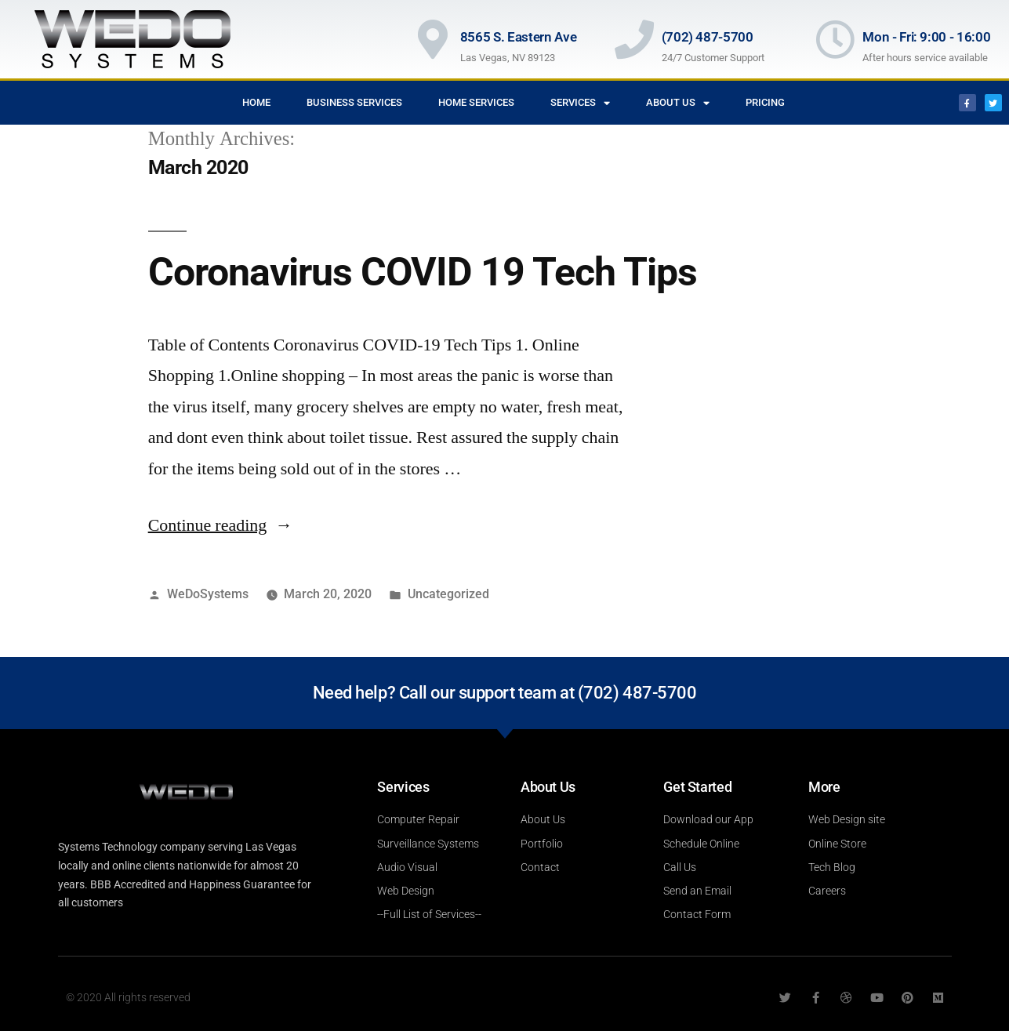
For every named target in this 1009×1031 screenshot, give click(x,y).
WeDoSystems (208, 593)
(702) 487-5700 (707, 37)
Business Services (354, 102)
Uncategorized (448, 593)
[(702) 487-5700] (634, 39)
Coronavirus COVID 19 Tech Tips (422, 272)
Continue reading (220, 525)
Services (580, 103)
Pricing (765, 102)
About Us (678, 103)
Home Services (476, 102)
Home (256, 102)
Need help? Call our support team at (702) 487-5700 (505, 692)
